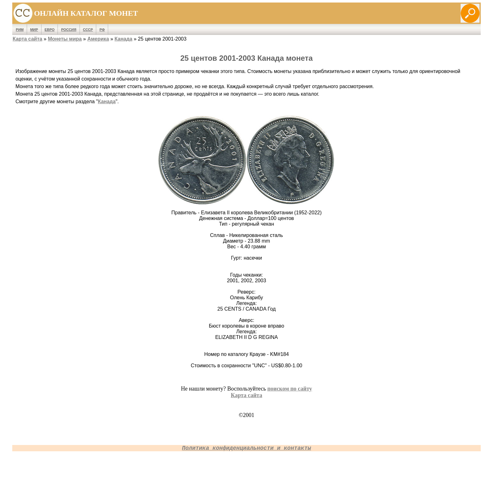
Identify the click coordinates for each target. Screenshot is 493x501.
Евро (50, 29)
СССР (88, 29)
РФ (102, 29)
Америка (98, 39)
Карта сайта (27, 39)
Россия (68, 29)
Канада (123, 39)
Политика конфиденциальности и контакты (246, 448)
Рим (20, 29)
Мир (34, 29)
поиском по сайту (289, 389)
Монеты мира (65, 39)
